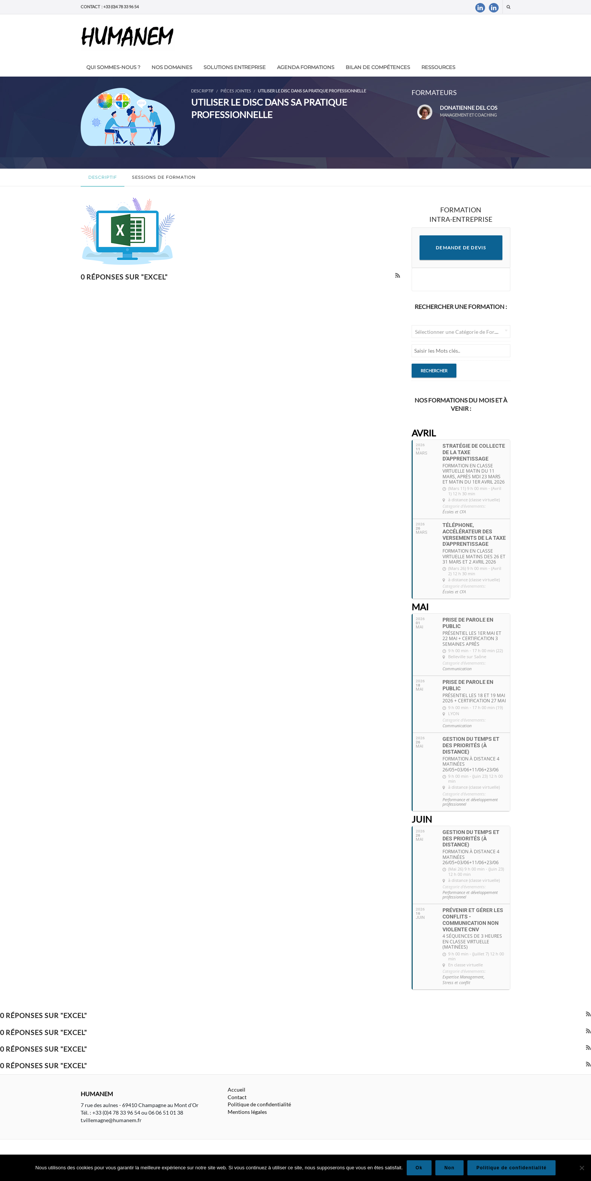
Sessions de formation (164, 177)
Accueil (236, 1089)
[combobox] (461, 331)
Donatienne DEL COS (464, 111)
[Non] (581, 1168)
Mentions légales (247, 1112)
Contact (237, 1097)
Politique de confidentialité (259, 1104)
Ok (419, 1167)
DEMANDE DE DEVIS (461, 247)
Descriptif (102, 177)
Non (449, 1167)
